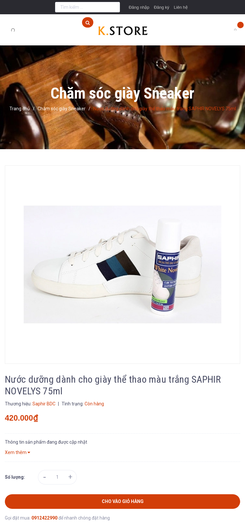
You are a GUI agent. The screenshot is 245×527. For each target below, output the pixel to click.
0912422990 (44, 518)
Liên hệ (180, 7)
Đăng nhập (139, 7)
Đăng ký (161, 7)
